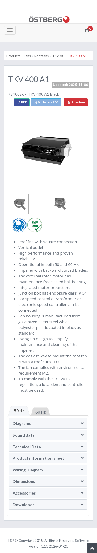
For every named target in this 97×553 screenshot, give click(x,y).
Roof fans (41, 56)
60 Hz (40, 412)
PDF (22, 102)
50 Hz (19, 410)
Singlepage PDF (46, 102)
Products (13, 56)
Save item (76, 102)
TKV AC (58, 56)
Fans (27, 56)
